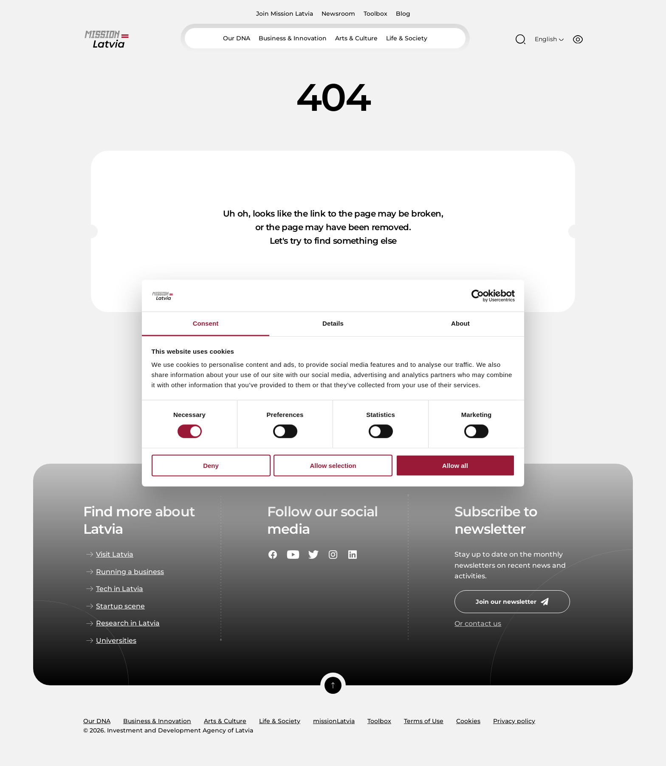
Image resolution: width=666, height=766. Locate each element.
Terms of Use (423, 721)
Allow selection (333, 465)
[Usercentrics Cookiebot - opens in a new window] (477, 295)
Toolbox (375, 14)
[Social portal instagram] (333, 554)
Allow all (455, 465)
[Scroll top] (333, 685)
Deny (211, 465)
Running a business (130, 572)
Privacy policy (514, 721)
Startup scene (120, 606)
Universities (116, 640)
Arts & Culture (356, 40)
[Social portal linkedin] (352, 554)
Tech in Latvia (119, 589)
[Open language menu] (549, 40)
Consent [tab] (206, 323)
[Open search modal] (520, 40)
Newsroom (338, 14)
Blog (403, 14)
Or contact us (477, 624)
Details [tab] (333, 323)
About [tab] (460, 323)
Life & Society (406, 40)
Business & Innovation (293, 40)
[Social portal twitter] (313, 554)
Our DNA (236, 40)
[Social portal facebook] (272, 554)
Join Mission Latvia (284, 14)
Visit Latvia (114, 554)
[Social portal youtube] (293, 554)
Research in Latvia (128, 623)
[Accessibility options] (578, 40)
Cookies (468, 721)
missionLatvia (334, 721)
